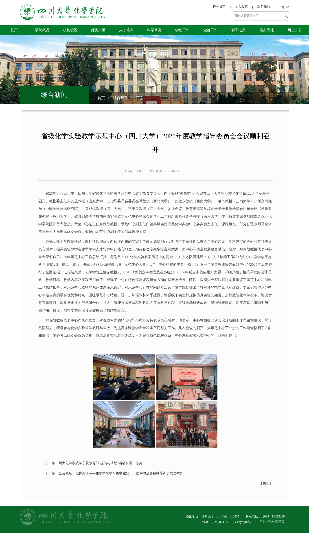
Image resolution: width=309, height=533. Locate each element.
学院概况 (42, 30)
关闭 (266, 483)
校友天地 (266, 30)
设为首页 (219, 7)
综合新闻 (120, 98)
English (284, 7)
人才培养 (126, 30)
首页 (14, 30)
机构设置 (70, 30)
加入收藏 (241, 7)
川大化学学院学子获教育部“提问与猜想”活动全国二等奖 (100, 463)
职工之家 (238, 30)
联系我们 (263, 7)
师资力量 (98, 30)
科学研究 (154, 30)
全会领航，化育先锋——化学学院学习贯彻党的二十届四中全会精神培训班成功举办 (121, 473)
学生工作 (182, 30)
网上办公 (294, 30)
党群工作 (210, 30)
